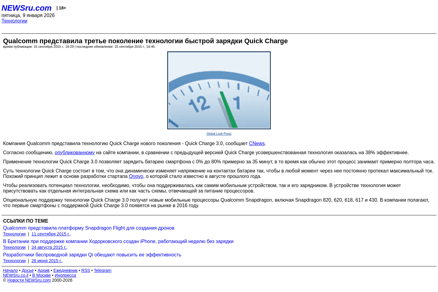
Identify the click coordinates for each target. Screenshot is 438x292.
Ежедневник (66, 270)
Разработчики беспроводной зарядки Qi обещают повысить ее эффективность (92, 254)
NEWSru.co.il (15, 275)
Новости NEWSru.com (29, 280)
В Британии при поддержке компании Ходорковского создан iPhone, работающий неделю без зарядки (118, 241)
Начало (10, 270)
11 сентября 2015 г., (51, 233)
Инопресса (65, 275)
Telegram (103, 270)
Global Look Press (219, 133)
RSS (85, 270)
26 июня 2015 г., (47, 260)
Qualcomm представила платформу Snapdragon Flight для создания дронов (88, 228)
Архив (44, 270)
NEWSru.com (27, 7)
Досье (28, 270)
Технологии (14, 20)
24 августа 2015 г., (50, 247)
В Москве (41, 275)
